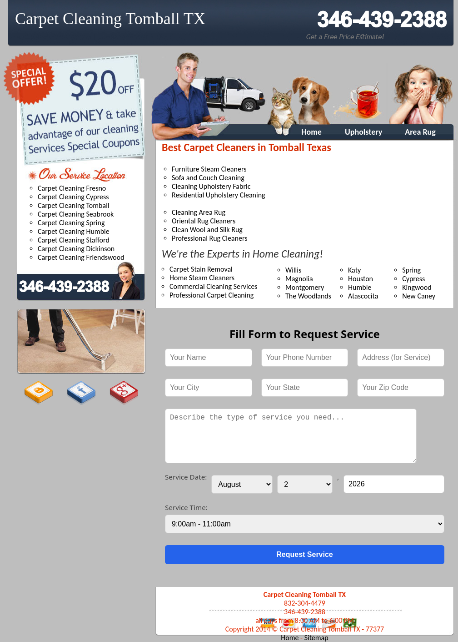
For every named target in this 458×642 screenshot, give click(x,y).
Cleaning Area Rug (198, 212)
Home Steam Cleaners (201, 277)
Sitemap (316, 637)
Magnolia (299, 278)
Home (307, 132)
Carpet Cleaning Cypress (73, 196)
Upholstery (363, 132)
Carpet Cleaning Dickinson (76, 248)
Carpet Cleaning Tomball (74, 205)
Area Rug (420, 132)
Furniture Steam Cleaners (209, 169)
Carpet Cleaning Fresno (72, 188)
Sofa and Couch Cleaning (208, 177)
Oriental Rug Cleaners (203, 221)
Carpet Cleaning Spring (71, 222)
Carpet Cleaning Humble (74, 231)
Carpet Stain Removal (201, 269)
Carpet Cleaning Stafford (74, 240)
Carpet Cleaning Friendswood (81, 257)
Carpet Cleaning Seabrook (76, 214)
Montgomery (304, 287)
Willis (293, 270)
